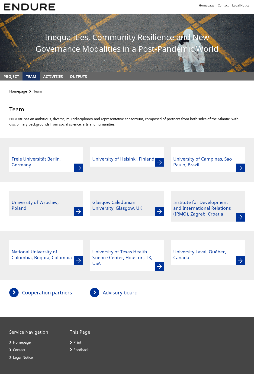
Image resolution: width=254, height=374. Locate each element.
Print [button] (77, 342)
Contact (223, 5)
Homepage (206, 5)
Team (31, 76)
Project (11, 76)
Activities (53, 76)
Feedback (81, 349)
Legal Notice (240, 5)
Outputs (78, 76)
